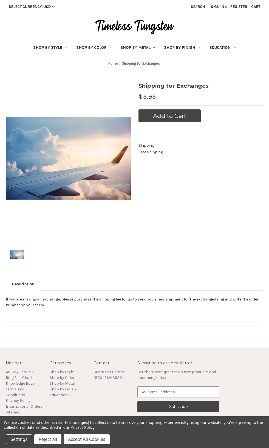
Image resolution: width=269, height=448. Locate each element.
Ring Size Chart (19, 377)
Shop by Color (94, 47)
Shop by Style (50, 47)
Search (198, 6)
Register (238, 6)
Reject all (48, 439)
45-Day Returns (20, 372)
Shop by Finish (182, 47)
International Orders (24, 406)
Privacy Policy (18, 400)
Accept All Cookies (86, 439)
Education (222, 47)
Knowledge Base (20, 383)
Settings (19, 439)
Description (23, 284)
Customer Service (109, 372)
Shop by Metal (137, 47)
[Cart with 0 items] (255, 6)
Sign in (217, 6)
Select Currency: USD (32, 6)
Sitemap (13, 412)
